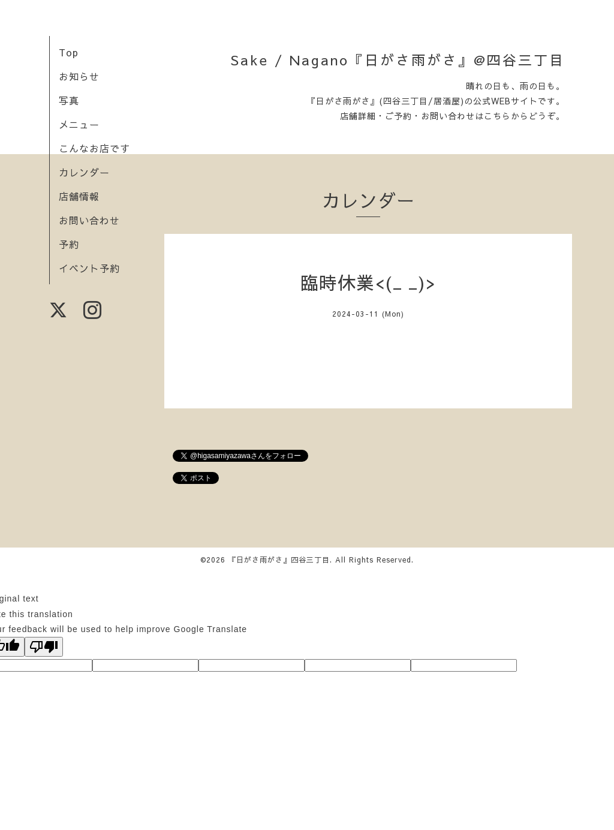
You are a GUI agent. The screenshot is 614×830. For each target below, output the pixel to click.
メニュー (79, 124)
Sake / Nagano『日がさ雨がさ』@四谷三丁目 (397, 59)
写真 (69, 100)
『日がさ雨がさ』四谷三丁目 (279, 559)
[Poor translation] (44, 647)
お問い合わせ (89, 220)
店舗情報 (79, 196)
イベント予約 (89, 268)
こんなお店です (94, 148)
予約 (69, 244)
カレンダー (84, 172)
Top (69, 52)
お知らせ (79, 76)
